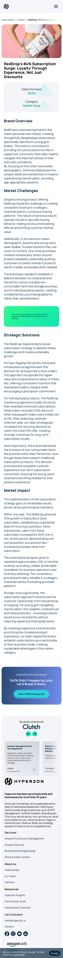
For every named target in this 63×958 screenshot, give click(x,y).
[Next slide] (34, 733)
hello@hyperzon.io (15, 920)
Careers (9, 926)
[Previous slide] (28, 733)
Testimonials (12, 870)
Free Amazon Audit (15, 901)
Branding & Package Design (20, 851)
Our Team (10, 876)
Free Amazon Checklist (17, 907)
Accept (54, 953)
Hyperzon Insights (15, 895)
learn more (19, 954)
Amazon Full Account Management (24, 838)
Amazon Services (14, 844)
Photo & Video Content (17, 857)
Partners (10, 882)
